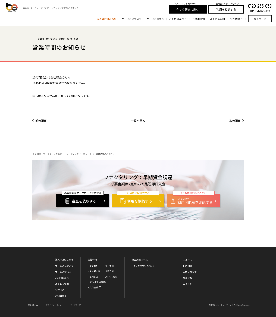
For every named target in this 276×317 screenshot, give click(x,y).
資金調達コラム (140, 259)
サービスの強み (155, 19)
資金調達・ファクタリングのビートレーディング (55, 153)
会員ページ (260, 19)
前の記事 (41, 120)
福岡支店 (93, 276)
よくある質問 (217, 19)
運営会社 (31, 305)
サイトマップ (75, 305)
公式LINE (59, 290)
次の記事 (235, 120)
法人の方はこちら (106, 19)
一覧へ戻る (138, 120)
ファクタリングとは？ (144, 265)
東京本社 (93, 265)
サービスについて (131, 19)
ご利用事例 (198, 19)
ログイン (187, 283)
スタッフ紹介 (111, 276)
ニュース (87, 153)
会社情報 (92, 259)
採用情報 (93, 287)
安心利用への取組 (97, 281)
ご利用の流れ (62, 278)
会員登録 (187, 278)
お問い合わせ (190, 271)
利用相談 (187, 265)
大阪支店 (109, 271)
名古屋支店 (94, 271)
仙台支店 (109, 265)
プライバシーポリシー (54, 305)
